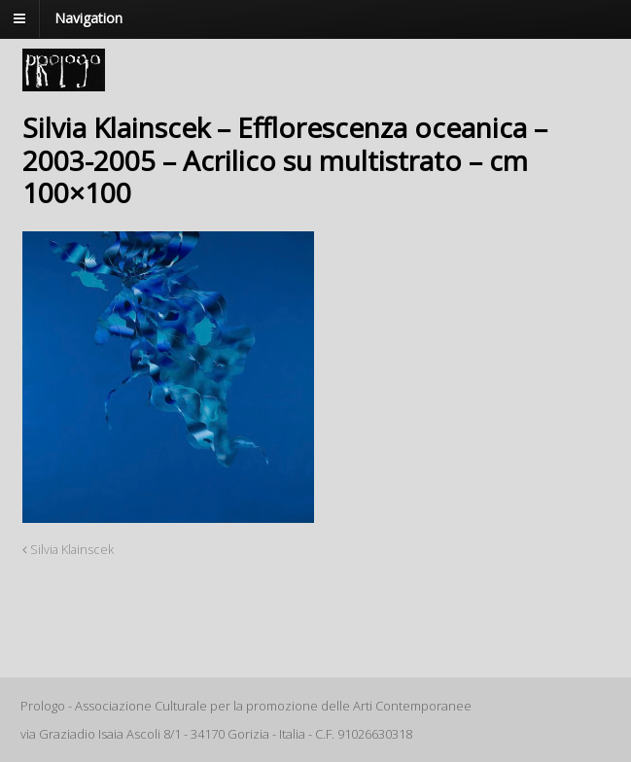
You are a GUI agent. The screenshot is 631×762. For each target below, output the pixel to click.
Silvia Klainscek (68, 549)
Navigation (88, 18)
